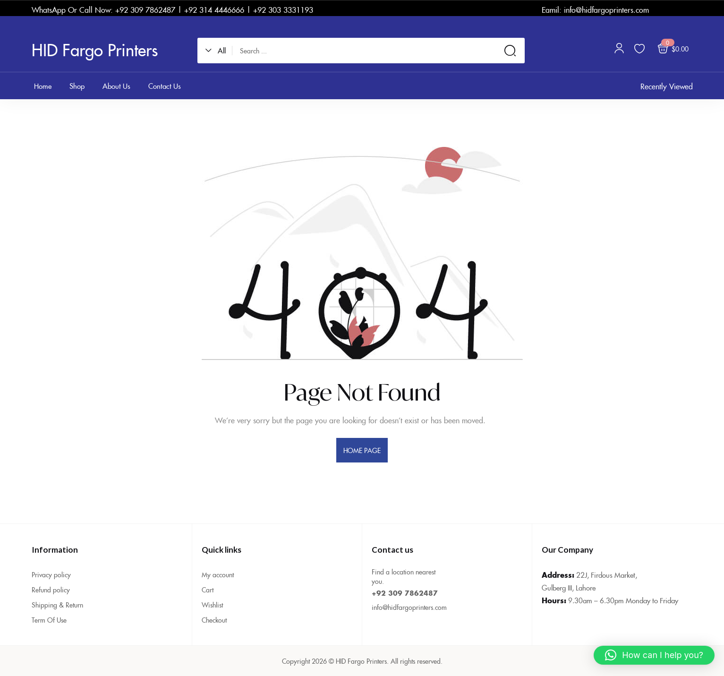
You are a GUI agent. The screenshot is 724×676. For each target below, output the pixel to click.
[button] (218, 50)
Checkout (214, 620)
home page (362, 450)
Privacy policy (51, 574)
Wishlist (212, 604)
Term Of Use (49, 620)
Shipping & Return (57, 604)
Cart (207, 589)
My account (218, 574)
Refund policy (51, 589)
